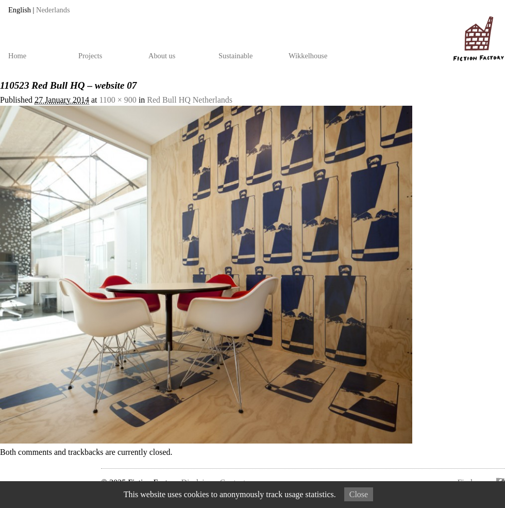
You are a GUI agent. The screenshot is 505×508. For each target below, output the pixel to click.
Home (17, 56)
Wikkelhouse (308, 56)
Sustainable (235, 56)
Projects (90, 56)
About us (161, 56)
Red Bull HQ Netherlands (189, 99)
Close (358, 494)
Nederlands (53, 10)
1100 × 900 (117, 99)
